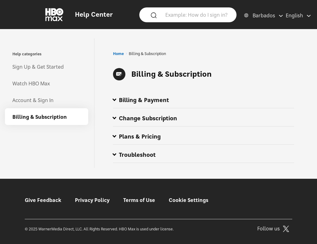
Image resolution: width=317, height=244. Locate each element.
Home (118, 53)
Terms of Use (139, 200)
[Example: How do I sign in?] (197, 14)
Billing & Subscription (39, 116)
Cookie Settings (188, 200)
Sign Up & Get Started (38, 66)
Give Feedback (43, 200)
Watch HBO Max (31, 83)
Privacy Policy (92, 200)
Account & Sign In (33, 100)
